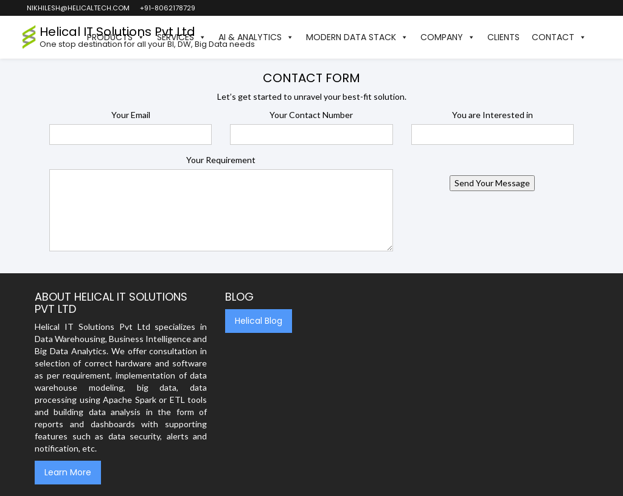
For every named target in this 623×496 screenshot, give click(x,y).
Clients (503, 37)
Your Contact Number (311, 115)
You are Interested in (492, 115)
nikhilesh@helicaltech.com (78, 8)
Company (447, 37)
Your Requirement (221, 160)
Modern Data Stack (357, 37)
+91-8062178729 (167, 8)
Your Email (130, 115)
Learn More (67, 472)
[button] (599, 37)
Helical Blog (258, 321)
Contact (559, 37)
